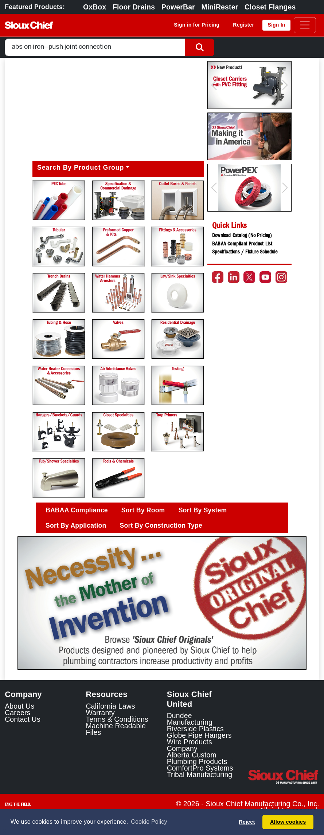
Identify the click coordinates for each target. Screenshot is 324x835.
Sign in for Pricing (196, 25)
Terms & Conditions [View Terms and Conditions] (117, 719)
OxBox (94, 7)
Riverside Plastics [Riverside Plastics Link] (195, 729)
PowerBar (178, 7)
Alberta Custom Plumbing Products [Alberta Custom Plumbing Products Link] (197, 758)
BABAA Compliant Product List (242, 244)
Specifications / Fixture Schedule (244, 252)
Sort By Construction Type (161, 525)
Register (243, 25)
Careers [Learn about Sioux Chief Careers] (17, 713)
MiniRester (219, 7)
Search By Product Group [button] (80, 167)
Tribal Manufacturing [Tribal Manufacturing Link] (200, 775)
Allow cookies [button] (288, 822)
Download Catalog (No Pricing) (242, 236)
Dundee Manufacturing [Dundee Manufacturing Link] (189, 719)
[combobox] (95, 47)
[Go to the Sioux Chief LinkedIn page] (233, 277)
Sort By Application (76, 525)
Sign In (276, 25)
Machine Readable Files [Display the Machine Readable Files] (116, 729)
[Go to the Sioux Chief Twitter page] (249, 277)
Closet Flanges (270, 7)
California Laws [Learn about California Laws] (110, 706)
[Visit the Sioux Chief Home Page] (283, 776)
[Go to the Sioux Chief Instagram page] (281, 277)
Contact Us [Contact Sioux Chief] (22, 719)
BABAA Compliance (77, 510)
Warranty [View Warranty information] (100, 713)
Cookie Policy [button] (149, 822)
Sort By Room (143, 510)
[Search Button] (199, 47)
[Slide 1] (162, 659)
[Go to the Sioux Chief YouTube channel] (265, 277)
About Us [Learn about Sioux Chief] (19, 706)
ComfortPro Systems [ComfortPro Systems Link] (200, 768)
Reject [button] (247, 822)
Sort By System (203, 510)
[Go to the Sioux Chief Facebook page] (217, 277)
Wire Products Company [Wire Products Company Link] (189, 745)
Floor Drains (134, 7)
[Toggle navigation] (305, 25)
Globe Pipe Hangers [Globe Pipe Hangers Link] (199, 735)
